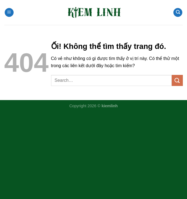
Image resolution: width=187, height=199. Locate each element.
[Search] (177, 12)
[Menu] (9, 12)
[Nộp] (177, 80)
